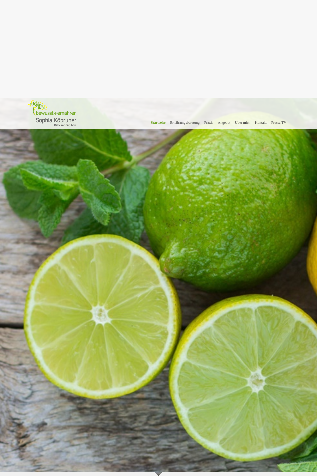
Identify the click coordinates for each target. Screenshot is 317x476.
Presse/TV (278, 25)
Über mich (242, 25)
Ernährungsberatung (185, 25)
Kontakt (261, 25)
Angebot (224, 25)
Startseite (158, 25)
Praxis (208, 25)
